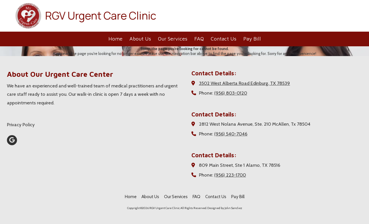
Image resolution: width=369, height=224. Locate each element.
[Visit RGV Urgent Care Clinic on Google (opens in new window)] (12, 140)
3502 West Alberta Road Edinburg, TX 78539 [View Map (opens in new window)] (244, 83)
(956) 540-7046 (230, 134)
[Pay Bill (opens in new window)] (252, 39)
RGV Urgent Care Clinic (100, 15)
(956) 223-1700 (230, 175)
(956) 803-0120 (230, 93)
